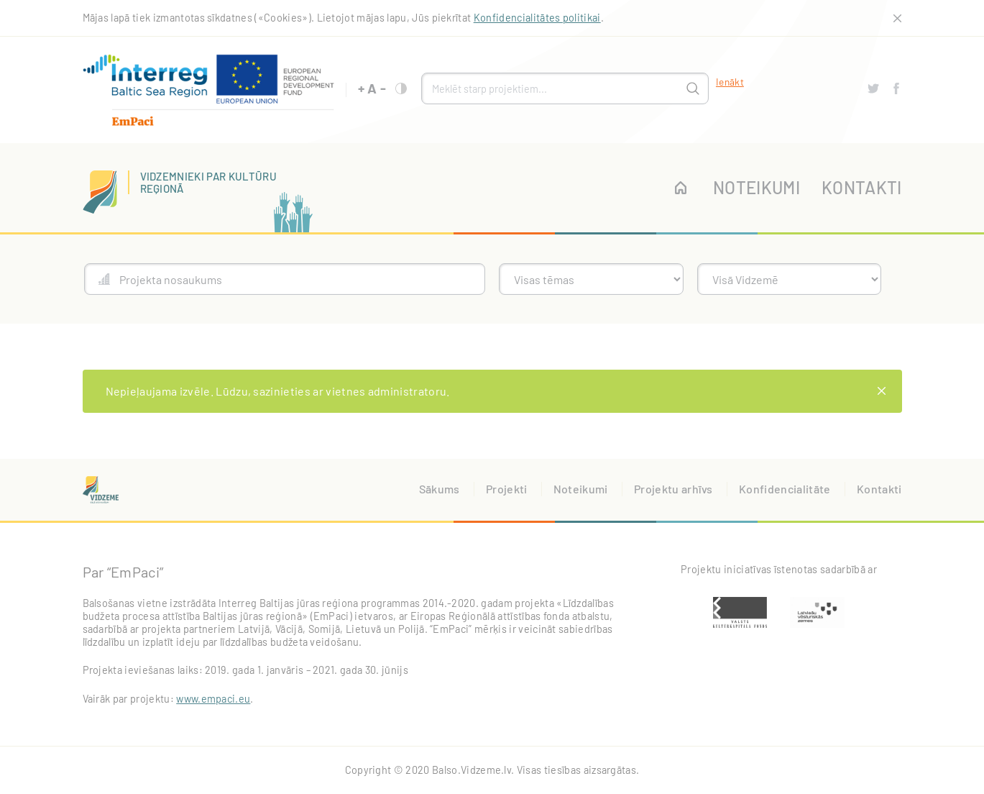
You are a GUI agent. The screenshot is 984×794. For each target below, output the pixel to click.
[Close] (882, 391)
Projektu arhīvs (673, 489)
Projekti (507, 489)
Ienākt (730, 82)
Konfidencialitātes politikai (537, 18)
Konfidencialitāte (784, 489)
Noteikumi (756, 187)
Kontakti (862, 187)
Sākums (439, 489)
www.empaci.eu (213, 699)
